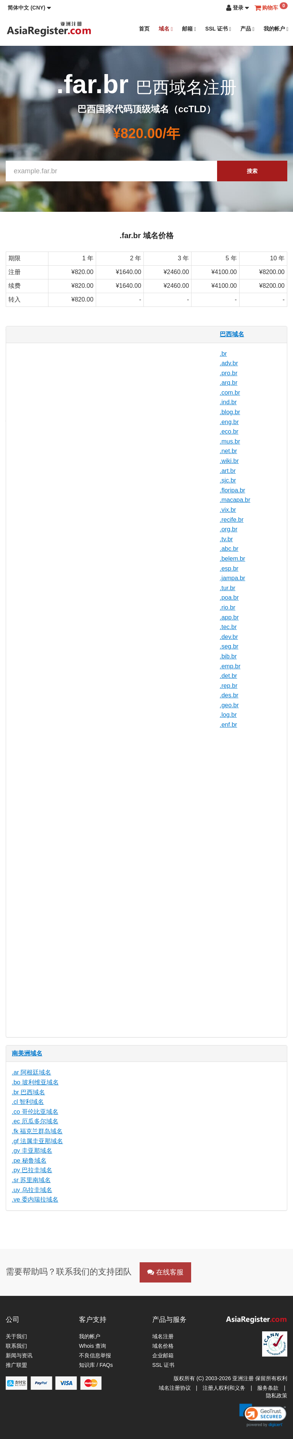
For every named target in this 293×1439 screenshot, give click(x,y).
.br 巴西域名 (28, 1092)
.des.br (229, 695)
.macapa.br (235, 500)
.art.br (228, 471)
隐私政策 (276, 1395)
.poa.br (229, 597)
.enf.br (228, 724)
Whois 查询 (92, 1346)
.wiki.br (229, 461)
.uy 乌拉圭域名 (32, 1190)
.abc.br (229, 548)
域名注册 (163, 1336)
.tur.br (227, 588)
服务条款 (268, 1388)
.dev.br (229, 637)
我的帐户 (276, 29)
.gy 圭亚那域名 (32, 1150)
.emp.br (230, 666)
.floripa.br (232, 490)
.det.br (228, 676)
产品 (247, 29)
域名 (166, 29)
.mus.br (230, 441)
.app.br (229, 617)
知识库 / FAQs (96, 1365)
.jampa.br (232, 578)
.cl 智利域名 (28, 1102)
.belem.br (232, 558)
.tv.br (226, 539)
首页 (144, 29)
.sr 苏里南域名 (31, 1180)
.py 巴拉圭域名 (32, 1170)
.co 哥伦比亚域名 (35, 1111)
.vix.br (228, 510)
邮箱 (189, 29)
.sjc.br (228, 480)
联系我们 (16, 1346)
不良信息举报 (95, 1355)
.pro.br (228, 373)
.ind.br (228, 402)
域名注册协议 (175, 1388)
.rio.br (227, 607)
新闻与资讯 (19, 1355)
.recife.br (231, 519)
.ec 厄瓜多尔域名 (35, 1121)
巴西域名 (232, 334)
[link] (262, 1415)
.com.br (230, 392)
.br (223, 353)
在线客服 (165, 1272)
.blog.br (230, 412)
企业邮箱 (163, 1355)
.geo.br (229, 705)
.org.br (228, 529)
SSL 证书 (218, 29)
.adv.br (229, 363)
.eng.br (229, 422)
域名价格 (163, 1346)
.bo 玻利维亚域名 (35, 1082)
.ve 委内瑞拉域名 (35, 1199)
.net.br (228, 451)
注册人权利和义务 (224, 1388)
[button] (29, 8)
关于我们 (16, 1336)
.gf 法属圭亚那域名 (37, 1141)
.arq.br (228, 382)
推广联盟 (16, 1365)
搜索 (252, 171)
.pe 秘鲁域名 (29, 1160)
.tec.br (228, 627)
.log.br (228, 714)
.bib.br (228, 656)
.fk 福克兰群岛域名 (37, 1131)
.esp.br (229, 568)
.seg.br (229, 646)
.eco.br (229, 431)
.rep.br (228, 685)
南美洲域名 (27, 1053)
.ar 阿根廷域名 (31, 1072)
